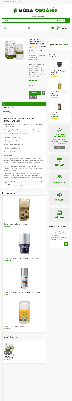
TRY (68, 1)
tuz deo (16, 182)
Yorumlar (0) (7, 112)
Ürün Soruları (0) (8, 108)
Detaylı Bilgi (59, 147)
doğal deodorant (10, 185)
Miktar (31, 85)
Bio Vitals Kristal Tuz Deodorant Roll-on (15, 327)
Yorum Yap (33, 47)
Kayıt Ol (19, 1)
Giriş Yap (11, 1)
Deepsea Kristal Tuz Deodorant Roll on (15, 224)
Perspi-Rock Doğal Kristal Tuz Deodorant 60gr (9, 356)
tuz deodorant (25, 182)
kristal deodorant (37, 182)
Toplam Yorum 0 (41, 46)
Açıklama (6, 104)
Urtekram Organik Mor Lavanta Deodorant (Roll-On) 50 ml (21, 258)
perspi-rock (8, 182)
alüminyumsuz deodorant (25, 185)
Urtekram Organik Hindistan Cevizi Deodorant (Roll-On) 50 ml (22, 292)
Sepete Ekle (35, 93)
